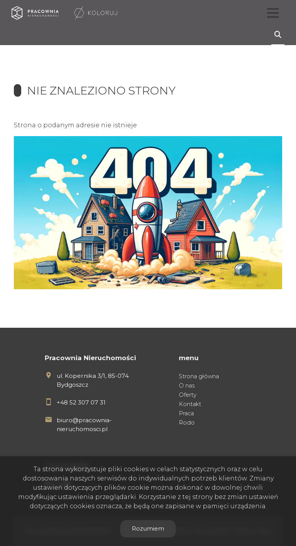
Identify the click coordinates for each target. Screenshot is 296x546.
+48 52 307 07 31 (81, 402)
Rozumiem (148, 528)
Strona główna (199, 376)
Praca (186, 413)
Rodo (187, 422)
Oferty (188, 394)
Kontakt (190, 404)
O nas (187, 385)
